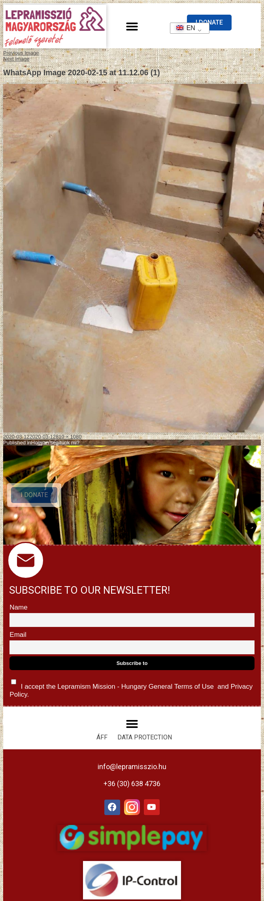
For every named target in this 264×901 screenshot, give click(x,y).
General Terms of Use (181, 686)
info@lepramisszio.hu (132, 766)
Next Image (16, 59)
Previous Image (21, 53)
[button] (132, 26)
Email (17, 634)
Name (18, 607)
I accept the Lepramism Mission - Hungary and (131, 686)
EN (183, 28)
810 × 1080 (68, 437)
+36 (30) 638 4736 (132, 783)
